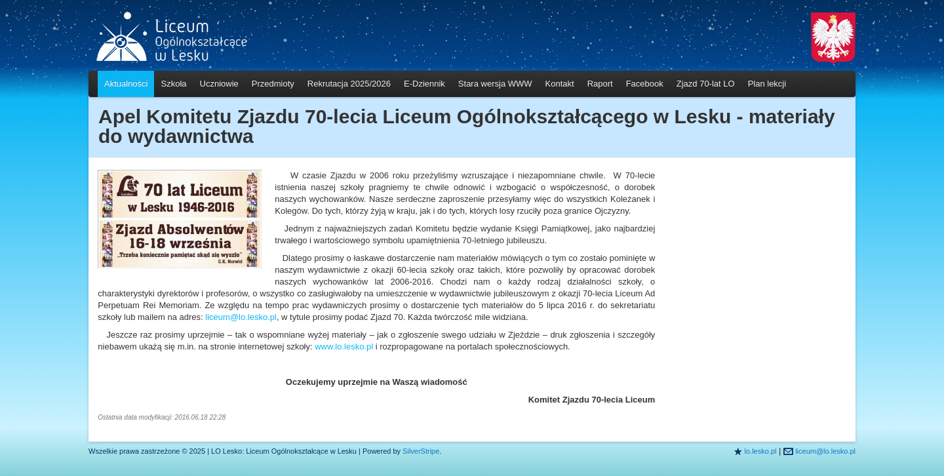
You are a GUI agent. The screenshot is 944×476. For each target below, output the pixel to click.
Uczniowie (219, 84)
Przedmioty (273, 84)
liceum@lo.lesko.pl (241, 317)
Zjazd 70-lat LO (706, 84)
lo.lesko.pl (761, 451)
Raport (600, 84)
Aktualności (126, 84)
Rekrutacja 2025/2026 (349, 84)
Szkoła (173, 84)
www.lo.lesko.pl (345, 346)
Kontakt (559, 84)
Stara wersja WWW (495, 84)
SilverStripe (421, 451)
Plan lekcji (767, 84)
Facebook (644, 84)
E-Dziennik (424, 84)
